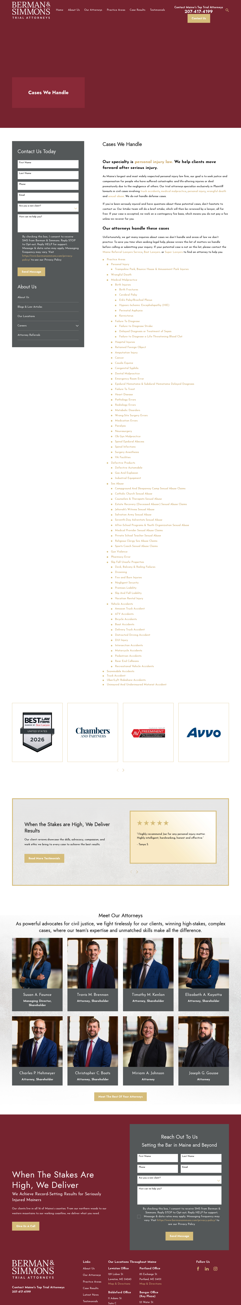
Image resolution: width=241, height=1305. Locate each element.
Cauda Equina (124, 363)
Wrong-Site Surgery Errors (131, 415)
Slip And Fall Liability (128, 593)
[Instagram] (215, 1269)
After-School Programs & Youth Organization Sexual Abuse (152, 525)
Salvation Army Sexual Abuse (133, 514)
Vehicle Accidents (122, 604)
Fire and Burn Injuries (128, 577)
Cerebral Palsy (128, 295)
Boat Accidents (124, 624)
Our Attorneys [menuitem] (93, 10)
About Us (89, 1268)
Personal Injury (120, 264)
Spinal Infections (125, 447)
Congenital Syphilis (126, 368)
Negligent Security (127, 582)
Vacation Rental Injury (129, 598)
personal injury (197, 191)
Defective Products (123, 463)
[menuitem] (48, 297)
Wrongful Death (121, 274)
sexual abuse (116, 196)
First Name (25, 162)
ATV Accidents (124, 614)
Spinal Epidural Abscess (129, 441)
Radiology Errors (125, 405)
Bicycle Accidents (126, 619)
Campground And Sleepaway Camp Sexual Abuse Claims (150, 488)
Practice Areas (116, 259)
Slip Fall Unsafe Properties (127, 562)
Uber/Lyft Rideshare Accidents (126, 680)
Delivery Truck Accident (130, 629)
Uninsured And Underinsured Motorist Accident (137, 684)
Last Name (25, 173)
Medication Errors (126, 420)
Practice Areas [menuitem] (116, 10)
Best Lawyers (152, 252)
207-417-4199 (21, 1292)
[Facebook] (198, 1269)
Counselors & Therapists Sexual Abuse (138, 499)
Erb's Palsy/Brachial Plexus (135, 300)
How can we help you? (30, 216)
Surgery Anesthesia (127, 452)
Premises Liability (125, 588)
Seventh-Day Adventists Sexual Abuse (138, 520)
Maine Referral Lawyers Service (122, 252)
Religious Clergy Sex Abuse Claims (136, 541)
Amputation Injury (126, 352)
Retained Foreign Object (130, 347)
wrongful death (216, 191)
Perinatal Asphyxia (131, 310)
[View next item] (123, 770)
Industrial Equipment (128, 478)
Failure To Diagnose (127, 321)
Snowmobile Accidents (120, 671)
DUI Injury (121, 640)
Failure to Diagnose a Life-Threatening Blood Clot (150, 336)
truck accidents (150, 191)
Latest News (91, 1295)
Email (22, 195)
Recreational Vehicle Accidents (134, 666)
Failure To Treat (125, 389)
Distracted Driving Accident (132, 635)
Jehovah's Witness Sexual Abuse (134, 509)
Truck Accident (116, 675)
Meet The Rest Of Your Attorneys (120, 1097)
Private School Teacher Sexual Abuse (138, 535)
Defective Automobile (128, 468)
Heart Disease (124, 394)
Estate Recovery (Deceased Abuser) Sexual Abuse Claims (151, 504)
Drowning (121, 572)
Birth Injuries (123, 285)
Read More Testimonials (39, 858)
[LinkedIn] (207, 1269)
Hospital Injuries (125, 342)
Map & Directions (119, 1284)
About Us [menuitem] (74, 10)
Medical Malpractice (124, 280)
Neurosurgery (123, 431)
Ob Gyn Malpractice (128, 436)
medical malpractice (173, 191)
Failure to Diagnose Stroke (136, 326)
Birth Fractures (128, 289)
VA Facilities (123, 457)
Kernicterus (126, 316)
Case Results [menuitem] (137, 10)
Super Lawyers (174, 252)
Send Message (31, 272)
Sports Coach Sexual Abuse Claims (136, 546)
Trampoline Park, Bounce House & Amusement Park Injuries (152, 269)
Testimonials (90, 1301)
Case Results (90, 1288)
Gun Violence (119, 551)
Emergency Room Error (129, 379)
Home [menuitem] (59, 10)
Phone (22, 184)
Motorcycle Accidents (128, 650)
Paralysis (120, 426)
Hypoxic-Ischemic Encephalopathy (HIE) (144, 305)
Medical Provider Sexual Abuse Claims (139, 530)
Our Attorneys (92, 1275)
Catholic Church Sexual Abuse (133, 493)
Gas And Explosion (126, 473)
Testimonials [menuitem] (157, 10)
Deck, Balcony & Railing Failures (135, 567)
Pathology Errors (125, 399)
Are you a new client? (30, 206)
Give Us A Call (20, 1226)
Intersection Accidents (129, 645)
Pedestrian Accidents (128, 656)
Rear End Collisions (127, 661)
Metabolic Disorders (127, 410)
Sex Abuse (117, 483)
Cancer (119, 358)
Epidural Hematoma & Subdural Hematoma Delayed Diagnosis (154, 384)
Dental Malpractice (127, 373)
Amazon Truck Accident (130, 608)
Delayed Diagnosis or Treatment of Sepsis (145, 331)
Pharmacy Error (121, 557)
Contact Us (199, 18)
